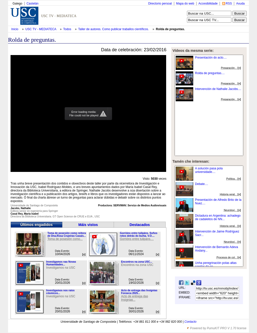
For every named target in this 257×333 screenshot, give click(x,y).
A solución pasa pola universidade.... (209, 170)
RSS (229, 3)
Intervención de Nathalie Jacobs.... (218, 89)
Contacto (190, 321)
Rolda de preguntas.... (210, 73)
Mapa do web (185, 3)
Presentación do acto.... (211, 57)
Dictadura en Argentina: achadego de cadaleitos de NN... (217, 217)
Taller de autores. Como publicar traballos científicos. (114, 29)
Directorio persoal (160, 3)
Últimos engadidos (36, 225)
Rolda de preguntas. (170, 29)
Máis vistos (88, 225)
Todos (67, 29)
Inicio (15, 29)
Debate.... (201, 184)
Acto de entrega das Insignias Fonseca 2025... (139, 292)
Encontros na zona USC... (136, 261)
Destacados (140, 225)
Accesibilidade (208, 3)
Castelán (32, 3)
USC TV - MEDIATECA (41, 29)
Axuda (240, 3)
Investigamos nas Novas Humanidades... (61, 263)
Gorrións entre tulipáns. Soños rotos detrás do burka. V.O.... (138, 234)
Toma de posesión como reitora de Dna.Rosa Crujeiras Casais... (66, 234)
